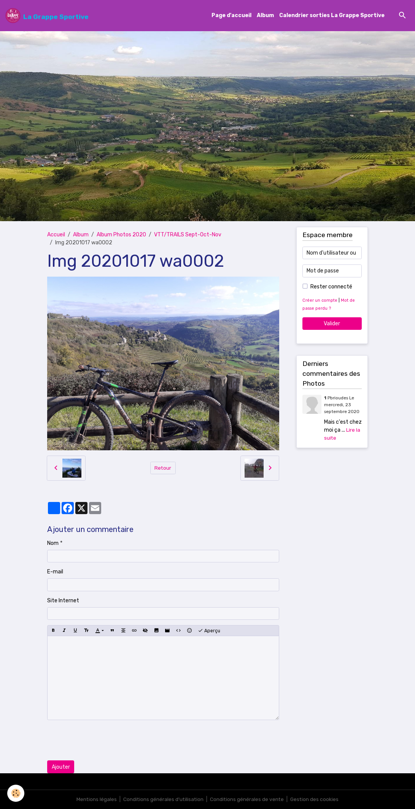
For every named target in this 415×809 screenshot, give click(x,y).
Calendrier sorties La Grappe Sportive (332, 16)
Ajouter (61, 767)
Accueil (56, 235)
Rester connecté (331, 286)
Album (265, 16)
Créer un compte (319, 300)
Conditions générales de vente (247, 799)
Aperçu (209, 630)
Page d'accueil (231, 16)
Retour (163, 468)
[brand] (47, 15)
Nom (53, 543)
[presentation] (105, 740)
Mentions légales (95, 799)
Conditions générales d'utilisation (163, 799)
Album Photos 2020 (121, 235)
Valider (332, 323)
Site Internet (63, 600)
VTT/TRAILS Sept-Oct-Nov (187, 235)
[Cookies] (16, 793)
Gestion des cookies (315, 799)
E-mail (55, 572)
